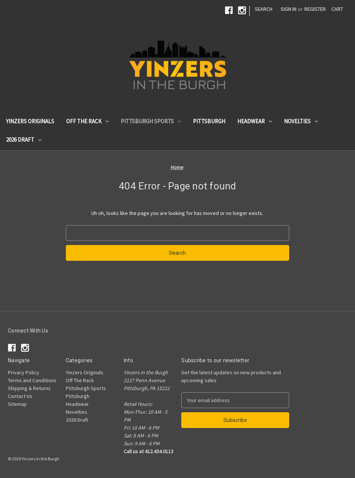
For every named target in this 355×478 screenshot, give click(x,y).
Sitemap (17, 404)
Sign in (288, 9)
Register (315, 9)
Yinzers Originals (30, 121)
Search (263, 9)
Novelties (301, 121)
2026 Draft (23, 139)
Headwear (254, 121)
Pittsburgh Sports (151, 121)
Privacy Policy (23, 372)
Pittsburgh (209, 121)
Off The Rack (87, 121)
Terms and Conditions (32, 380)
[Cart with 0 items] (337, 9)
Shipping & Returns (29, 388)
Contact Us (20, 396)
